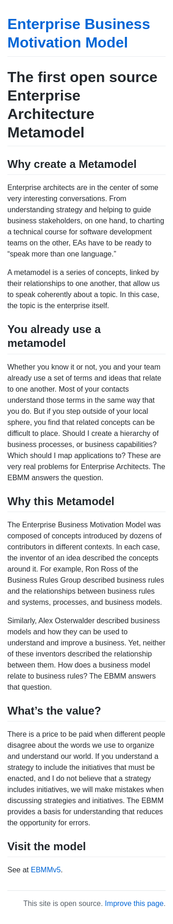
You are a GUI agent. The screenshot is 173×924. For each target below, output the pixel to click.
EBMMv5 (46, 870)
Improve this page (134, 903)
